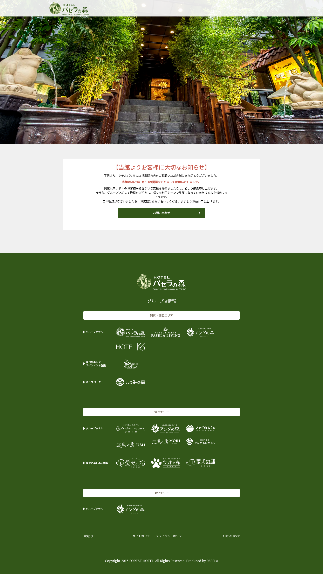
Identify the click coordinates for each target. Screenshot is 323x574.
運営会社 (89, 536)
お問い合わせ (161, 213)
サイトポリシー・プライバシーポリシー (159, 536)
